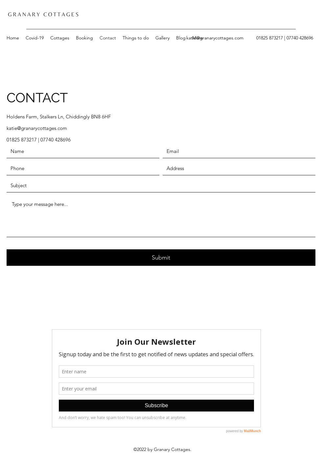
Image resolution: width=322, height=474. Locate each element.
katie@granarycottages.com (214, 38)
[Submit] (161, 257)
